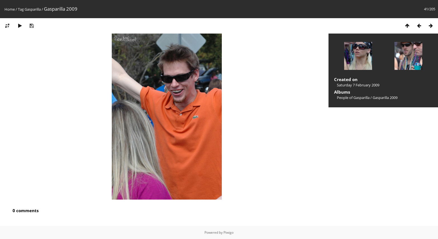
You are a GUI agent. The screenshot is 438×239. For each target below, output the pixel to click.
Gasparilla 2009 (385, 97)
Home (9, 9)
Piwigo (228, 232)
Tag (21, 9)
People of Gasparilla (353, 97)
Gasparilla (33, 9)
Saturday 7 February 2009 (358, 84)
